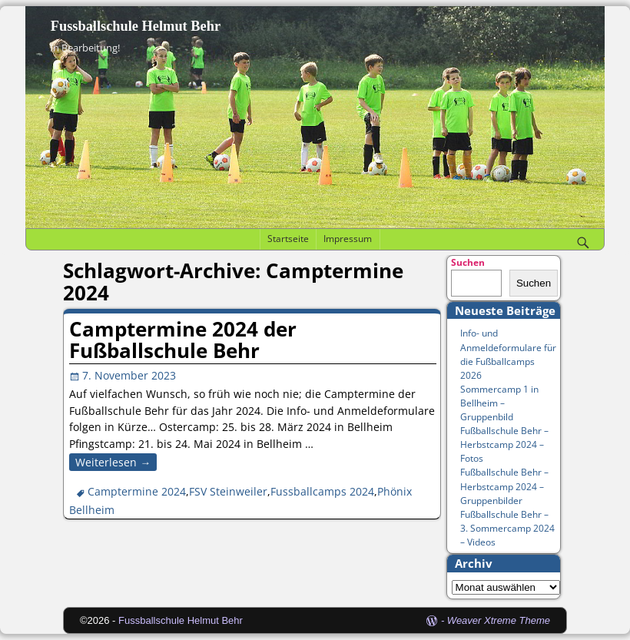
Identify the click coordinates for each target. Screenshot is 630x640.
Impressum (347, 238)
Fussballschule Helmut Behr (135, 26)
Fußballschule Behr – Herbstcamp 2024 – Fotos (504, 444)
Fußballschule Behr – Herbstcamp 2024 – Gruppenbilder (504, 486)
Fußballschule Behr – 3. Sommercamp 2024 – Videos (507, 528)
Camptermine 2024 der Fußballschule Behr (183, 339)
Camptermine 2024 (137, 491)
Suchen (468, 262)
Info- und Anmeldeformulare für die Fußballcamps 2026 (508, 354)
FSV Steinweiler (228, 491)
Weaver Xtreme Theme (498, 620)
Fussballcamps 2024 (322, 491)
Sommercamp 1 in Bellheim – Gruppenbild (499, 403)
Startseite (288, 238)
